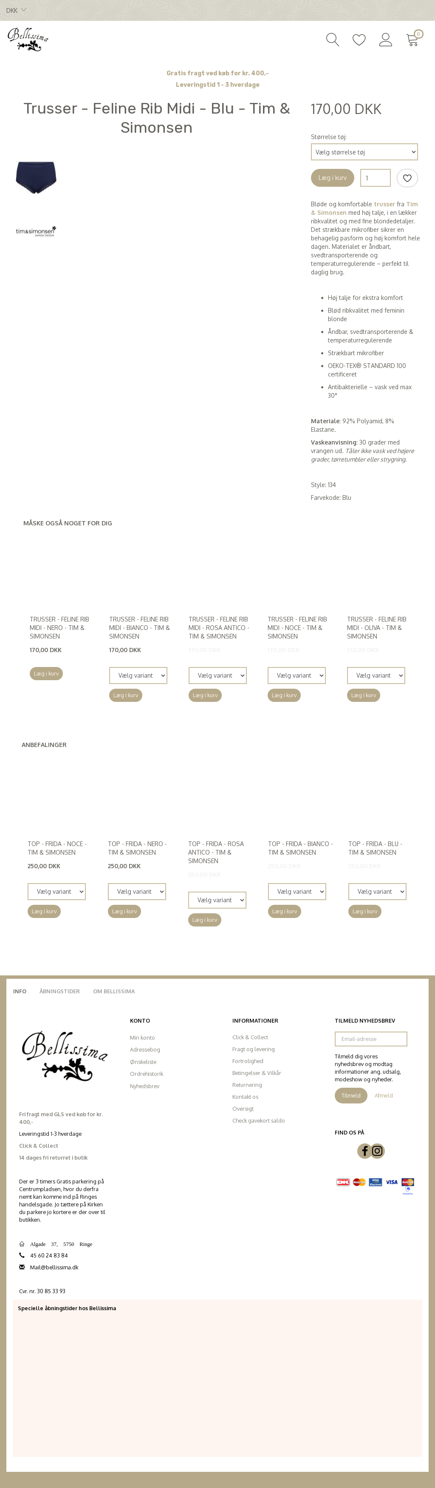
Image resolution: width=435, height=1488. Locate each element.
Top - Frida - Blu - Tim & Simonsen (375, 848)
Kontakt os (245, 1096)
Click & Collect (250, 1037)
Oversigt (243, 1108)
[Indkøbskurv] (414, 39)
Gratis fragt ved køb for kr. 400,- (218, 73)
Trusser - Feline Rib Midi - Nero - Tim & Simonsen (59, 628)
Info (19, 991)
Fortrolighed (247, 1061)
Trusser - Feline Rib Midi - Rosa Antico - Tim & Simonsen (219, 628)
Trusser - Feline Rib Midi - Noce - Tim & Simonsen (297, 628)
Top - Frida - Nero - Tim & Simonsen (137, 848)
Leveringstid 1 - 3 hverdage (218, 84)
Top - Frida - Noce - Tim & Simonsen (57, 848)
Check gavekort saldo (258, 1120)
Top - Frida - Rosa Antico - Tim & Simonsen (216, 852)
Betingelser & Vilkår (256, 1072)
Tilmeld (351, 1095)
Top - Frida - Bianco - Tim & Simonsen (300, 848)
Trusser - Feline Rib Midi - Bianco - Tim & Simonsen (139, 628)
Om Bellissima (114, 991)
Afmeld (384, 1095)
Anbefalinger (44, 744)
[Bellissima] (27, 39)
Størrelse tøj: (329, 136)
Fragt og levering (253, 1049)
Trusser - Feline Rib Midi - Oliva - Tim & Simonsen (377, 628)
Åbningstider (60, 991)
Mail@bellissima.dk (54, 1267)
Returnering (247, 1084)
